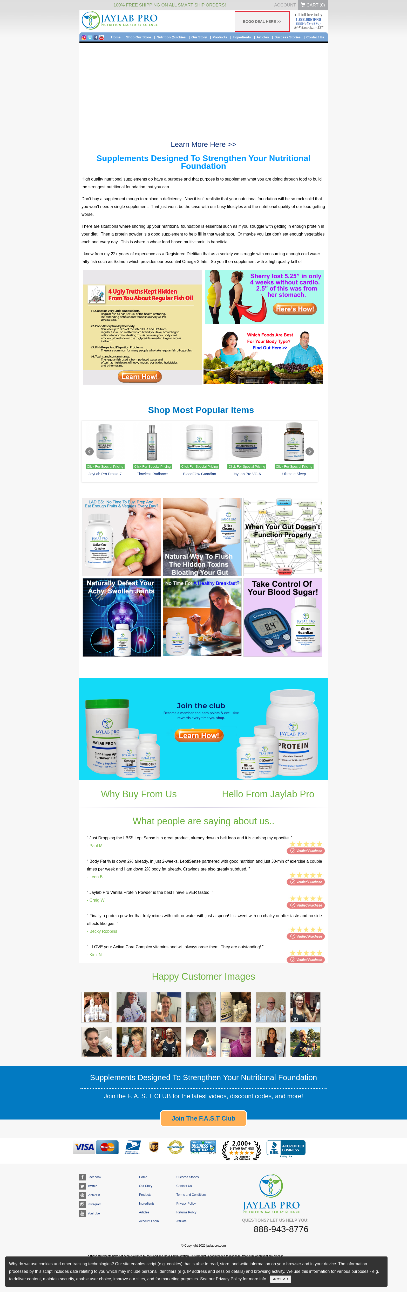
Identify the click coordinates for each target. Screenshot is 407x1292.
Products (220, 37)
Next (310, 451)
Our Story (199, 37)
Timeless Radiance (152, 474)
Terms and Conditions (191, 1195)
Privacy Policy (186, 1203)
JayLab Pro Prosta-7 (105, 474)
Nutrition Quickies (171, 37)
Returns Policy (186, 1212)
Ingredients (242, 37)
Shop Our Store (138, 37)
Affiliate (181, 1221)
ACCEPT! (280, 1279)
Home (115, 37)
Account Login (149, 1221)
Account (285, 5)
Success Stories (288, 37)
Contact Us (315, 37)
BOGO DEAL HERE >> (262, 21)
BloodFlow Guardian (199, 474)
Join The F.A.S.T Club (203, 1118)
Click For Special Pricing (105, 466)
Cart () (313, 5)
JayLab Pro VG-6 (247, 474)
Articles (262, 37)
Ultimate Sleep (294, 474)
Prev (89, 451)
